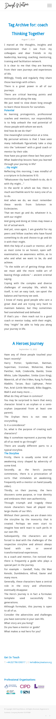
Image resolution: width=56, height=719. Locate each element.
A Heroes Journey (28, 343)
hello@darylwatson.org (41, 662)
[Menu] (48, 5)
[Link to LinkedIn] (50, 716)
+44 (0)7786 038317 (15, 662)
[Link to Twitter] (46, 716)
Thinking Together (28, 33)
